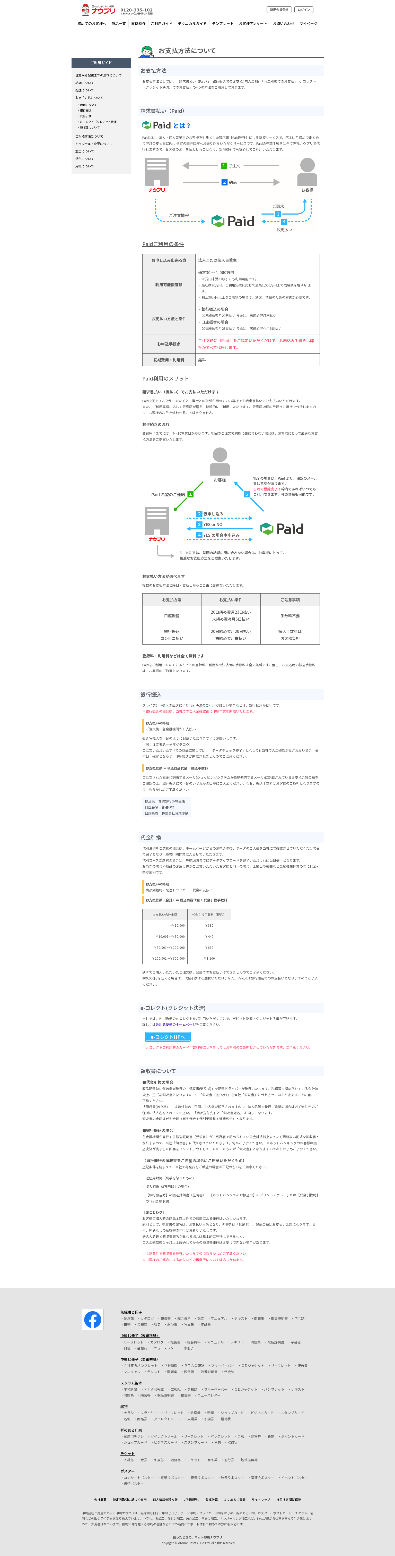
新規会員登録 (279, 9)
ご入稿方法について (89, 136)
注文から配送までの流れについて (98, 75)
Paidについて (88, 105)
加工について (84, 151)
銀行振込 (85, 110)
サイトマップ (261, 1499)
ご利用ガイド (161, 23)
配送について (84, 90)
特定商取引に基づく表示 (130, 1499)
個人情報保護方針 (165, 1499)
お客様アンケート (253, 23)
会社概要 (100, 1499)
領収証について (90, 127)
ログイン (304, 9)
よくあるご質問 (234, 1499)
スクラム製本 (131, 1382)
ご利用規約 (191, 1499)
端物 (124, 1406)
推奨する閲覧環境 (288, 1499)
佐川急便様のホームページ (176, 1024)
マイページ (309, 23)
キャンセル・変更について (93, 143)
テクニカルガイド (192, 23)
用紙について (84, 166)
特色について (84, 158)
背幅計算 (211, 1499)
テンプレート (223, 23)
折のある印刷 (131, 1430)
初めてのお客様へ (91, 23)
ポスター (127, 1471)
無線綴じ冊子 (131, 1312)
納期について (84, 82)
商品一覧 (118, 23)
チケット (127, 1453)
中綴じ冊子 (140, 1335)
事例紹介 (138, 23)
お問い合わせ (283, 23)
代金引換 (85, 116)
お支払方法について (89, 97)
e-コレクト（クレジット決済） (99, 122)
